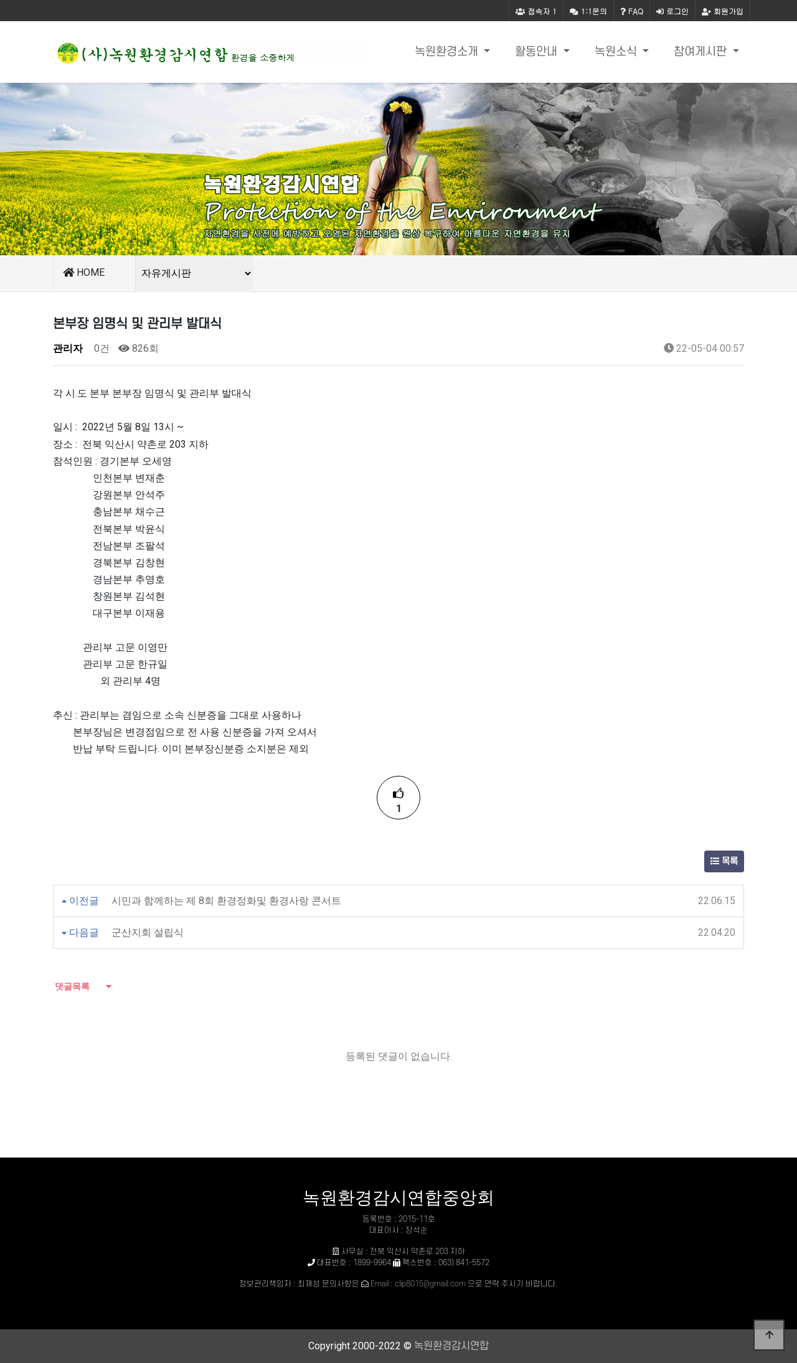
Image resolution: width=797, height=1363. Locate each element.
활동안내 (537, 52)
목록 (724, 861)
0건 (101, 348)
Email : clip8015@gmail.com (418, 1284)
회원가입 (722, 11)
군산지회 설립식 (147, 932)
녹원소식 (617, 52)
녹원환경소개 (448, 52)
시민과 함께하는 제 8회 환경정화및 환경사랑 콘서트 (226, 901)
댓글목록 (71, 986)
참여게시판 (702, 52)
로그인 (672, 11)
